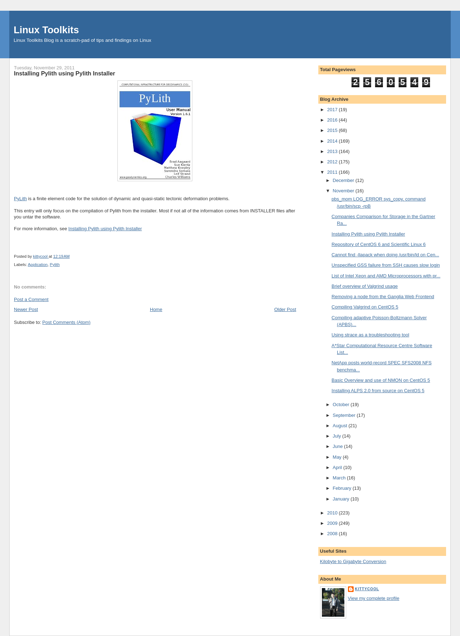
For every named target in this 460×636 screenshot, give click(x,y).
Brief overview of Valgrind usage (365, 286)
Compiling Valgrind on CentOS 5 (365, 307)
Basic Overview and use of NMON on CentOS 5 (381, 380)
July (337, 436)
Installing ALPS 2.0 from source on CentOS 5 (378, 390)
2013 (333, 151)
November (344, 190)
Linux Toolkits (46, 29)
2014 (333, 141)
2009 (333, 523)
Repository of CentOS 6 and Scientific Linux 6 (379, 244)
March (340, 477)
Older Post (285, 309)
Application (37, 264)
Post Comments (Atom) (66, 322)
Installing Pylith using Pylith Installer (105, 228)
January (341, 499)
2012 (333, 161)
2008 (333, 533)
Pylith (55, 264)
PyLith (20, 198)
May (338, 457)
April (338, 467)
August (340, 425)
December (344, 180)
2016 (333, 120)
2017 (333, 109)
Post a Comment (31, 299)
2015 (333, 130)
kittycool (367, 589)
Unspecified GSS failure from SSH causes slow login (386, 265)
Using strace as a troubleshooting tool (370, 334)
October (341, 404)
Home (156, 309)
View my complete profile (373, 598)
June (338, 446)
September (345, 415)
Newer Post (26, 309)
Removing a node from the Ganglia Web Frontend (383, 296)
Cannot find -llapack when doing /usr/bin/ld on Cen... (385, 254)
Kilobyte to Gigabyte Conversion (353, 561)
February (343, 488)
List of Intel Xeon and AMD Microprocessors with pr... (386, 275)
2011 (333, 172)
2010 (333, 513)
